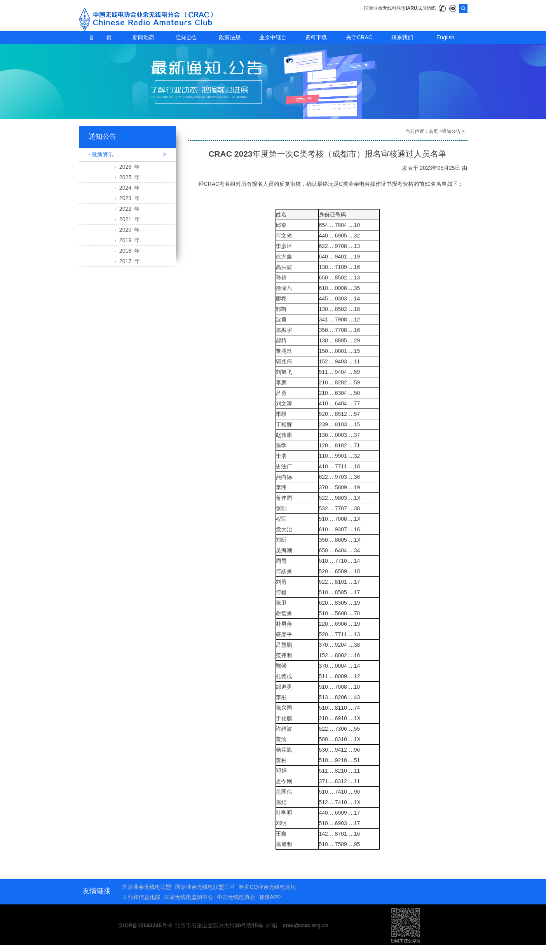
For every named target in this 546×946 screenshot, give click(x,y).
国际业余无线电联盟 (146, 887)
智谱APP (270, 897)
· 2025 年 (127, 177)
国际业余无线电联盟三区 (205, 887)
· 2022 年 (127, 209)
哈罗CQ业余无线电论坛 (267, 887)
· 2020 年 (127, 230)
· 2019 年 (127, 240)
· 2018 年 (127, 251)
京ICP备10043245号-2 (145, 925)
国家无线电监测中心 (188, 897)
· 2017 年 (127, 261)
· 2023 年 (127, 198)
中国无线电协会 (236, 897)
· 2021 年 (127, 219)
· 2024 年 (127, 188)
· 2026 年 (127, 167)
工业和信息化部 (141, 897)
